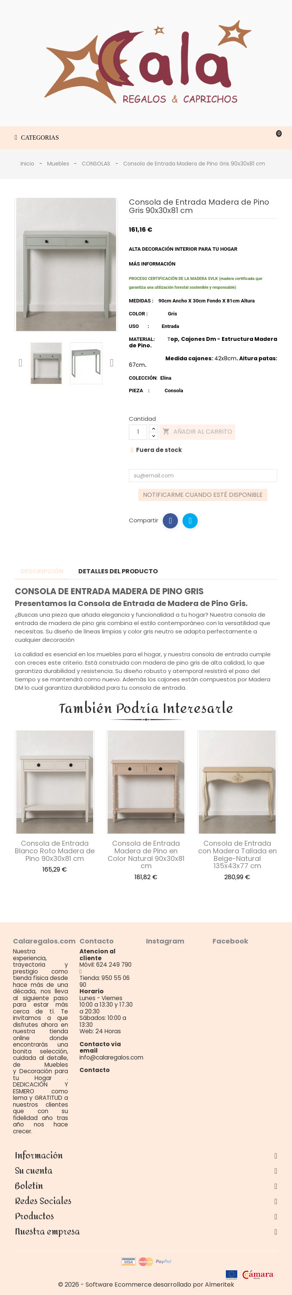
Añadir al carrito (197, 431)
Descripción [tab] (42, 571)
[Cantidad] (138, 432)
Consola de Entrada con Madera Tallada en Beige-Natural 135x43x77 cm (237, 854)
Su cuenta (33, 1171)
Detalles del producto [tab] (118, 571)
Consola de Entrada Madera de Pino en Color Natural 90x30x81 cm (146, 854)
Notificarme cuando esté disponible (203, 494)
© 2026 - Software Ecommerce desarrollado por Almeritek (146, 1284)
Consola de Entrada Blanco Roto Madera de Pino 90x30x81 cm (55, 850)
